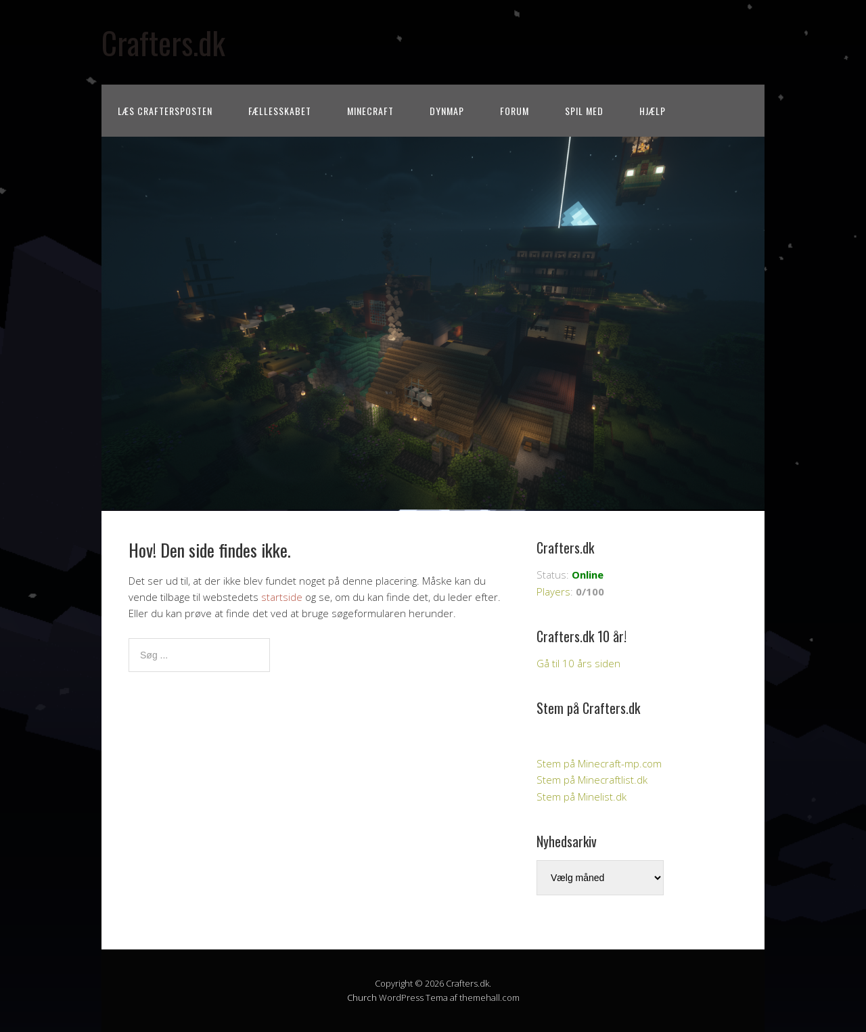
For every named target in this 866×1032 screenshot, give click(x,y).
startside (281, 597)
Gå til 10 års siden (578, 663)
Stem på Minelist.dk (581, 796)
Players (553, 591)
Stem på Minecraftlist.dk (592, 779)
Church (362, 997)
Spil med (584, 111)
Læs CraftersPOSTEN (165, 111)
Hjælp (652, 111)
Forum (514, 111)
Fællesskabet (279, 111)
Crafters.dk (163, 42)
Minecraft (370, 111)
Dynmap (447, 111)
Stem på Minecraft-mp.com (599, 763)
